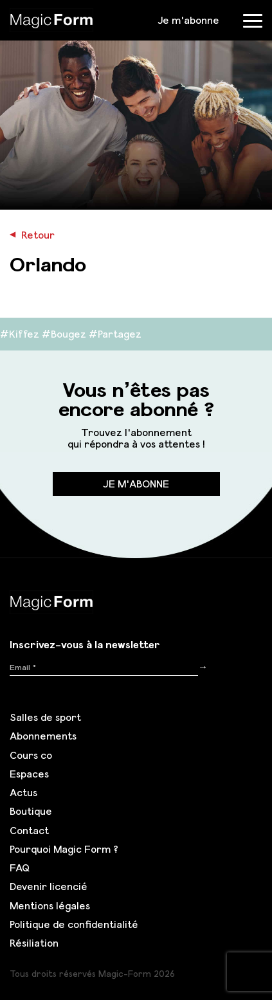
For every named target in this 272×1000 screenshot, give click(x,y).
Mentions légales (50, 905)
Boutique (31, 811)
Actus (23, 792)
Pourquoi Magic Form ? (64, 849)
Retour (32, 235)
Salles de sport (45, 717)
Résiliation (34, 943)
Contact (29, 830)
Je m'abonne (188, 20)
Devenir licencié (48, 886)
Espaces (29, 773)
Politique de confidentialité (74, 924)
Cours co (31, 755)
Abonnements (43, 735)
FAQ (20, 867)
